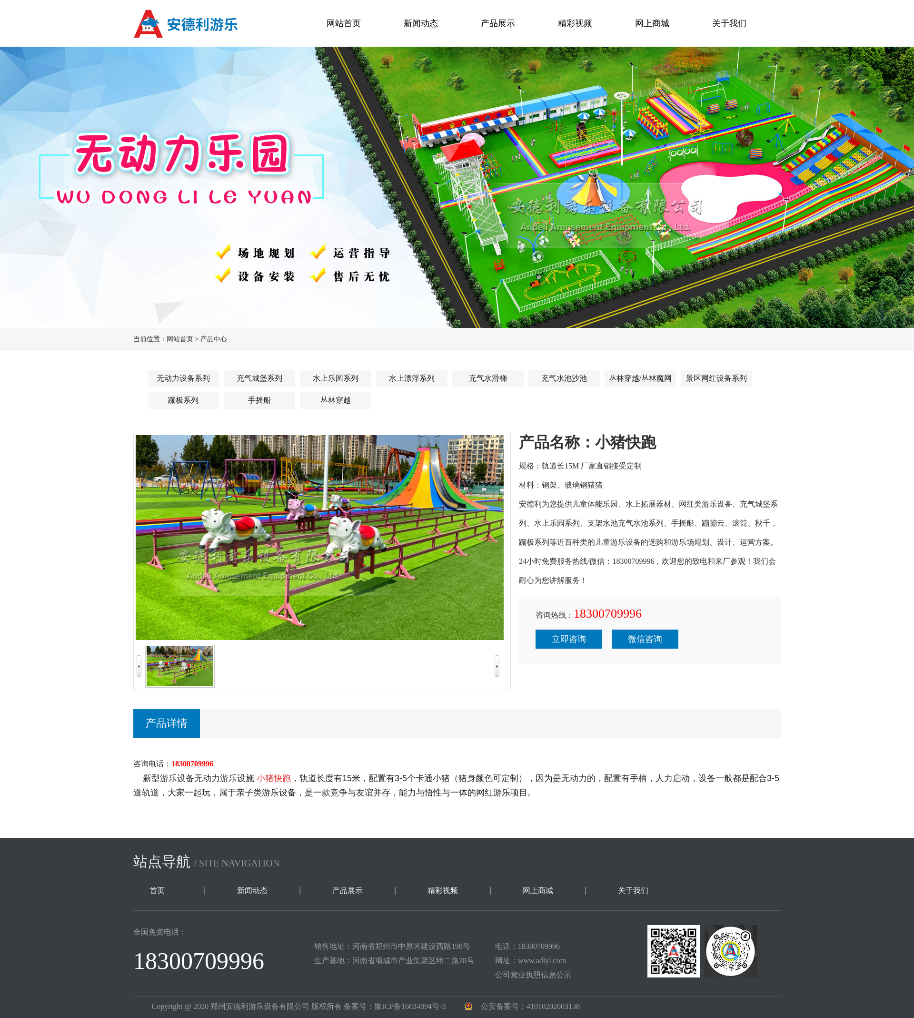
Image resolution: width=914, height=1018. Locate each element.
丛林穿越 (335, 400)
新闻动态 (421, 23)
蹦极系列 (183, 400)
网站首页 (344, 23)
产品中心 (213, 339)
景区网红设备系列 (716, 378)
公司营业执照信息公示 (533, 975)
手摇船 (259, 400)
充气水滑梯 (488, 378)
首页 (157, 890)
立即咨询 (569, 639)
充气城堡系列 (259, 378)
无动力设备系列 (183, 378)
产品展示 (498, 23)
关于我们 (729, 23)
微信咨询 (645, 639)
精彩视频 (575, 23)
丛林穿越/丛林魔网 (640, 378)
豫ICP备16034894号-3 (410, 1006)
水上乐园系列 (335, 378)
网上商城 (652, 23)
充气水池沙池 (564, 378)
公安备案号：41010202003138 (530, 1006)
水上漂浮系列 (412, 378)
